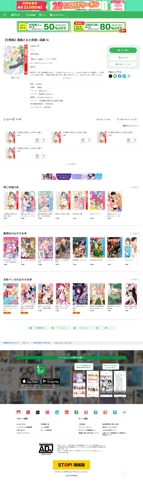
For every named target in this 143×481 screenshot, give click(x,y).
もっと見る (133, 187)
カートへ (125, 57)
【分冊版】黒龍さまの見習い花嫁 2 (74, 132)
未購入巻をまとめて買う (129, 119)
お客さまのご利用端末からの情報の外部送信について (114, 434)
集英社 (39, 87)
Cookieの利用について (109, 430)
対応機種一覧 (45, 424)
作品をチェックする (124, 64)
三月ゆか (33, 46)
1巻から (125, 126)
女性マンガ (43, 90)
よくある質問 (45, 427)
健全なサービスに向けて (110, 427)
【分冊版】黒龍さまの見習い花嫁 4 (29, 148)
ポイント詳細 (51, 59)
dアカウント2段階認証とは (86, 430)
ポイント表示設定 (46, 430)
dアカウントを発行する (63, 471)
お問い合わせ (21, 430)
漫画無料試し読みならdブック (11, 342)
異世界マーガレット (46, 94)
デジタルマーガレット (45, 97)
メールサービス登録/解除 (24, 427)
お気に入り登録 (104, 119)
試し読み (17, 77)
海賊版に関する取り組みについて (88, 433)
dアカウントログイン (23, 433)
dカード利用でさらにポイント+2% (41, 63)
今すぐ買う (125, 50)
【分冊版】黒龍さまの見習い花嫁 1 (29, 132)
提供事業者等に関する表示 (110, 424)
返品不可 (33, 67)
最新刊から (135, 126)
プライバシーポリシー (85, 427)
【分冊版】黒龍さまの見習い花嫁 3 (120, 132)
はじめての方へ (21, 424)
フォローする (38, 46)
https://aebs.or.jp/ (64, 452)
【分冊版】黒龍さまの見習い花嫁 (51, 100)
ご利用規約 (81, 424)
